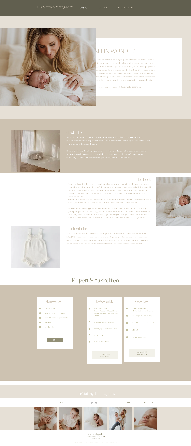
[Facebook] (91, 403)
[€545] (55, 340)
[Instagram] (96, 403)
